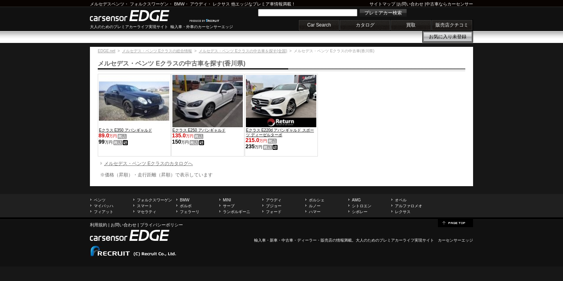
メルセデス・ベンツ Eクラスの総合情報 (157, 51)
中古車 (287, 240)
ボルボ (186, 206)
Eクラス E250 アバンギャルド (199, 130)
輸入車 (260, 240)
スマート (144, 206)
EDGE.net (106, 51)
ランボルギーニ (236, 212)
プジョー (274, 206)
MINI (227, 200)
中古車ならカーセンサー (449, 4)
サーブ (229, 206)
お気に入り (447, 36)
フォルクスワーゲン (149, 4)
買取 (411, 25)
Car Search (319, 25)
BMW (179, 4)
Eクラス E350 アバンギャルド (125, 130)
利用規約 (98, 224)
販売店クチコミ (452, 25)
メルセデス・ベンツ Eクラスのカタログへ (148, 163)
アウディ (198, 4)
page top (455, 222)
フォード (274, 212)
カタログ (365, 25)
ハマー (315, 212)
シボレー (360, 212)
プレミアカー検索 (383, 13)
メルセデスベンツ (107, 4)
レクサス (221, 4)
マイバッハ (103, 206)
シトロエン (361, 206)
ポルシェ (317, 200)
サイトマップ (382, 4)
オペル (401, 200)
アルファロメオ (408, 206)
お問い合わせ (410, 4)
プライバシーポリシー (161, 224)
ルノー (315, 206)
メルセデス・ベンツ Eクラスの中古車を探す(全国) (243, 51)
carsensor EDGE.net (138, 15)
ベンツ (100, 200)
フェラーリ (189, 212)
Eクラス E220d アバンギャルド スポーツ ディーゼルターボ (280, 132)
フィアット (103, 212)
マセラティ (146, 212)
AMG (356, 200)
